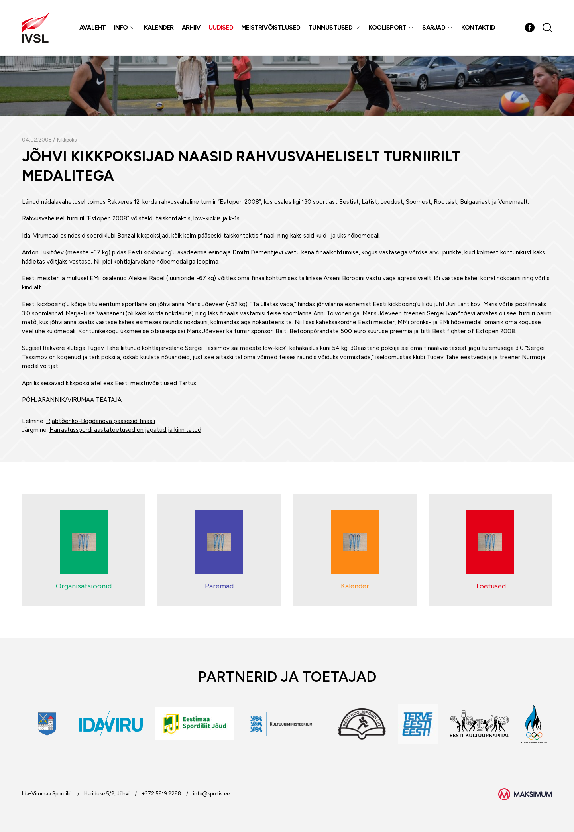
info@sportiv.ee (211, 794)
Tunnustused (331, 27)
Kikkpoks (67, 140)
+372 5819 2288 (161, 794)
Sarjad (434, 27)
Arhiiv (191, 27)
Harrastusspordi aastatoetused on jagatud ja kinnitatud (125, 429)
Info (121, 27)
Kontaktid (478, 27)
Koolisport (387, 27)
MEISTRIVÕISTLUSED (270, 27)
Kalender (159, 27)
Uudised (221, 27)
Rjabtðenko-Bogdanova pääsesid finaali (100, 421)
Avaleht (92, 27)
